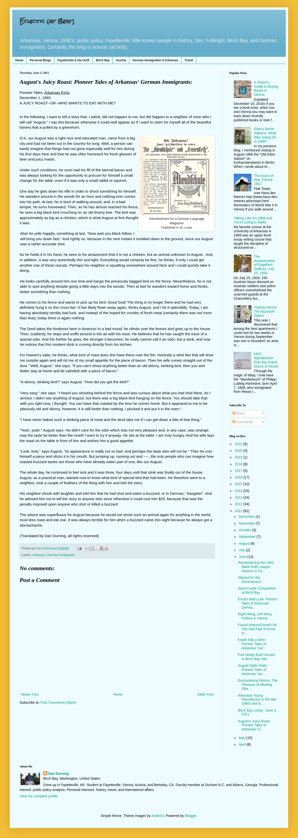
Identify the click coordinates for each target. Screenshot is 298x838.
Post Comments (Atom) (58, 702)
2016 (239, 477)
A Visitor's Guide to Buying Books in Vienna (266, 88)
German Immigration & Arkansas (155, 60)
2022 (239, 444)
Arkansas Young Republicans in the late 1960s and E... (257, 699)
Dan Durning (58, 774)
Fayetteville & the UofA (74, 60)
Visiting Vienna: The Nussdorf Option (265, 311)
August (244, 543)
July (242, 550)
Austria (121, 60)
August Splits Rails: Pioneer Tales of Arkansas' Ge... (253, 670)
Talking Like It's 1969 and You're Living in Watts (253, 220)
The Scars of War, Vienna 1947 (263, 180)
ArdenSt (157, 816)
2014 (239, 491)
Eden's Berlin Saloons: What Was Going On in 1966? (265, 135)
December (247, 516)
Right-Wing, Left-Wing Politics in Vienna (255, 616)
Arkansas (38, 555)
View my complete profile (39, 796)
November (247, 523)
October (245, 530)
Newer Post (29, 694)
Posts (238, 413)
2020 (239, 451)
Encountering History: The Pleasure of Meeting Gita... (258, 684)
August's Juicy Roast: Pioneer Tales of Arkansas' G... (254, 725)
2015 (239, 484)
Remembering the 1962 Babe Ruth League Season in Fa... (256, 567)
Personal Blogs (40, 60)
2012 (239, 504)
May (242, 738)
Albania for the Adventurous (249, 580)
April (243, 744)
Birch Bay (103, 60)
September (247, 537)
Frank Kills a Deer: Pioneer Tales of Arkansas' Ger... (252, 644)
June (243, 557)
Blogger (190, 816)
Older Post (205, 694)
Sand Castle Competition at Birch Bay (257, 590)
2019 (239, 457)
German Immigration (61, 555)
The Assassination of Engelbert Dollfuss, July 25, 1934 (264, 265)
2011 (239, 511)
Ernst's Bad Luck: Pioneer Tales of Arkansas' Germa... (257, 603)
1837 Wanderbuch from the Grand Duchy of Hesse (266, 360)
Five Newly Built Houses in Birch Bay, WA (256, 657)
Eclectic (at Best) (47, 21)
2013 (239, 497)
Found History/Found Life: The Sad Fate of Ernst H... (257, 629)
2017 (239, 471)
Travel (189, 60)
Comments (242, 422)
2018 (239, 464)
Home (19, 60)
